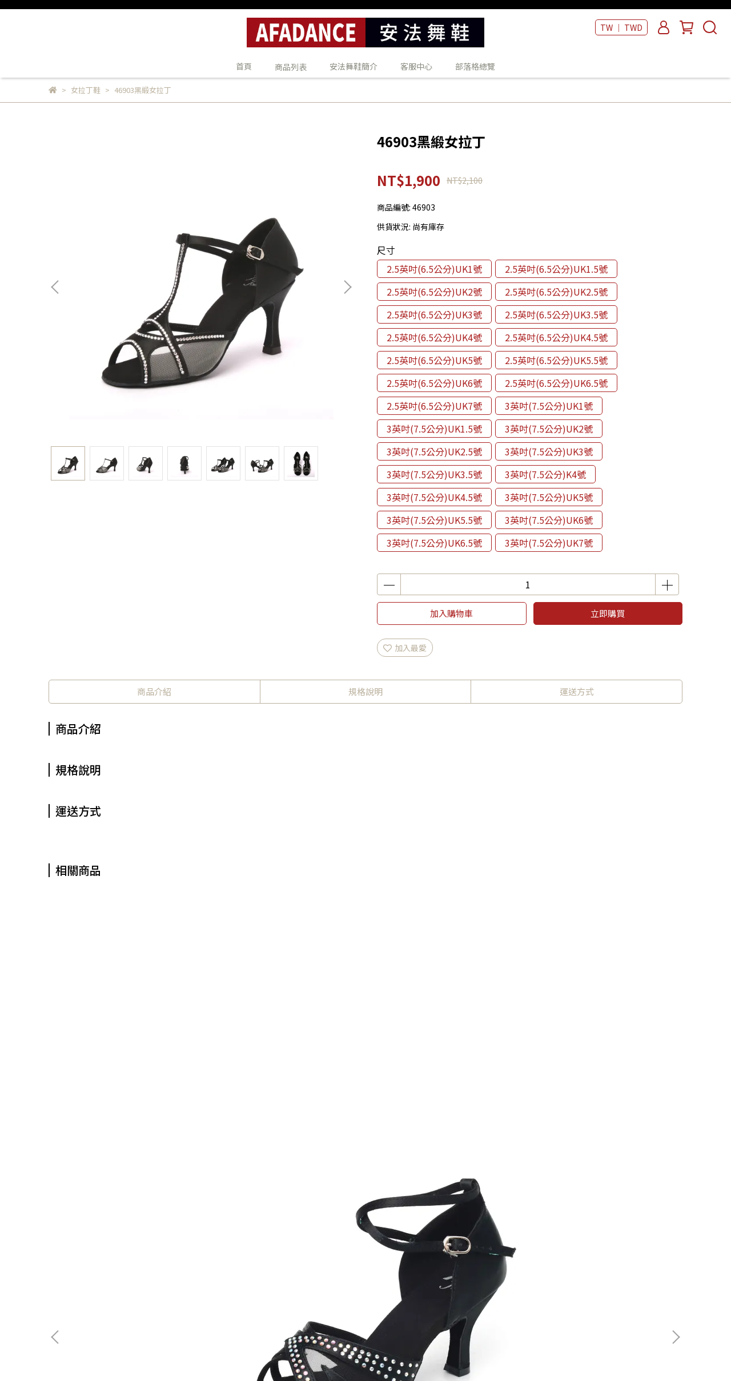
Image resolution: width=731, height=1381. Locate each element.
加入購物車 (451, 613)
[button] (347, 287)
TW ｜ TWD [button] (621, 27)
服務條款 (212, 1289)
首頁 (244, 66)
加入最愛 (405, 647)
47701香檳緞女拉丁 (288, 1076)
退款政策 (212, 1255)
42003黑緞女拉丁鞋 (134, 1076)
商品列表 (360, 1221)
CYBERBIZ (319, 1352)
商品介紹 (154, 691)
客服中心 (416, 66)
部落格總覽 (475, 66)
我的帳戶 (212, 1238)
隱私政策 (212, 1272)
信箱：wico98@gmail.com (98, 1255)
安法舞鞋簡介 (353, 66)
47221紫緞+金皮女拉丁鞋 (597, 1076)
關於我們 (212, 1221)
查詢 (204, 1204)
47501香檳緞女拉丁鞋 (443, 1076)
